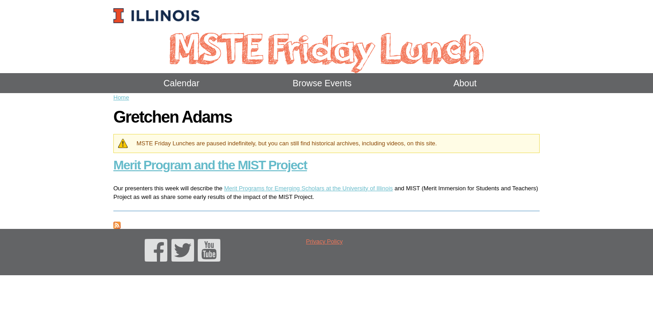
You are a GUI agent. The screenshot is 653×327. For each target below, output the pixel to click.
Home (121, 97)
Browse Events (321, 83)
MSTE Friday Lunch (326, 47)
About (465, 83)
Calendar (182, 83)
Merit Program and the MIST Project (210, 165)
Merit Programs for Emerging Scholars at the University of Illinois (308, 188)
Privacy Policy (324, 241)
